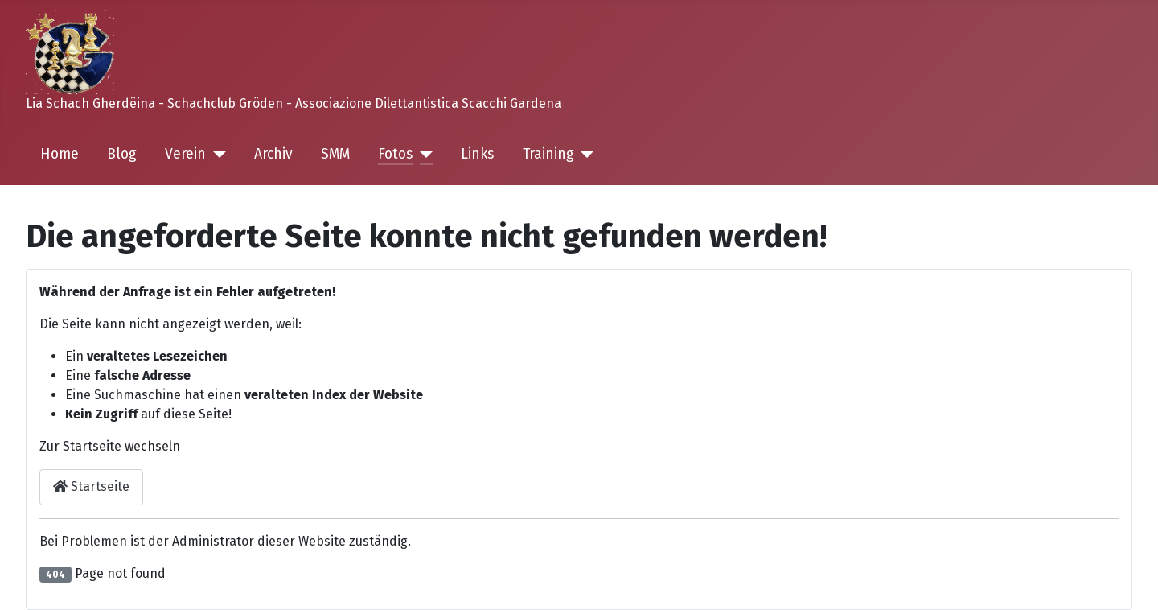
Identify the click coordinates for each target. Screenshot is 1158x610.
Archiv (273, 154)
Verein (185, 154)
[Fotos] (423, 154)
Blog (122, 154)
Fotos (395, 154)
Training (548, 154)
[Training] (584, 154)
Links (477, 154)
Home (59, 154)
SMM (335, 154)
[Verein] (216, 154)
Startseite (91, 486)
